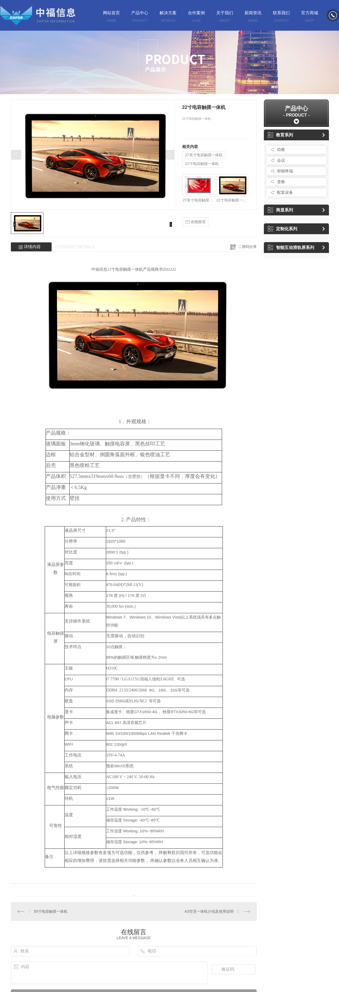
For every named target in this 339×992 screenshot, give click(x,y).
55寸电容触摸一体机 (51, 911)
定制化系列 (282, 229)
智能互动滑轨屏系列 (291, 247)
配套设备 (285, 192)
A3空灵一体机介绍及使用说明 (209, 911)
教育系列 (280, 135)
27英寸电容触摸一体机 (204, 155)
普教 (281, 181)
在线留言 (196, 222)
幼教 (281, 149)
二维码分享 (247, 246)
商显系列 (280, 210)
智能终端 (285, 171)
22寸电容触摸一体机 (202, 164)
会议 (281, 160)
